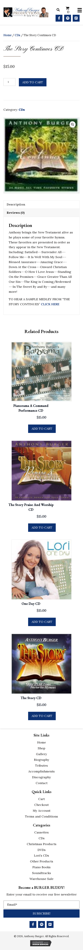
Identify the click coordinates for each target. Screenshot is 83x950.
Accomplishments (41, 771)
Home (7, 35)
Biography (41, 760)
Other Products (41, 861)
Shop (41, 748)
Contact (42, 783)
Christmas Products (41, 844)
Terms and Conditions (41, 816)
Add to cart (32, 82)
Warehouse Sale (41, 879)
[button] (59, 18)
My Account (41, 811)
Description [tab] (16, 204)
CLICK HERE (50, 304)
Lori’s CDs (41, 855)
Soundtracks (41, 873)
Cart (41, 799)
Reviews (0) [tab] (16, 213)
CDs (17, 35)
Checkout (41, 805)
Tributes (41, 765)
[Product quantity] (9, 82)
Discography (41, 777)
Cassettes (41, 832)
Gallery (41, 754)
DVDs (42, 850)
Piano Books (41, 867)
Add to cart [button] (42, 429)
